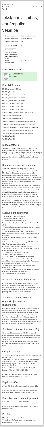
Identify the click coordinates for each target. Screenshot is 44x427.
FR (12, 5)
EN (5, 5)
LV (3, 5)
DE (10, 5)
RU (8, 5)
